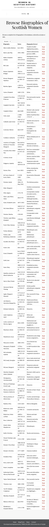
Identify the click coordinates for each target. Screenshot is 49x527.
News (28, 522)
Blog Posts (21, 522)
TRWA (23, 524)
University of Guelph (39, 524)
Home (14, 522)
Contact (33, 522)
